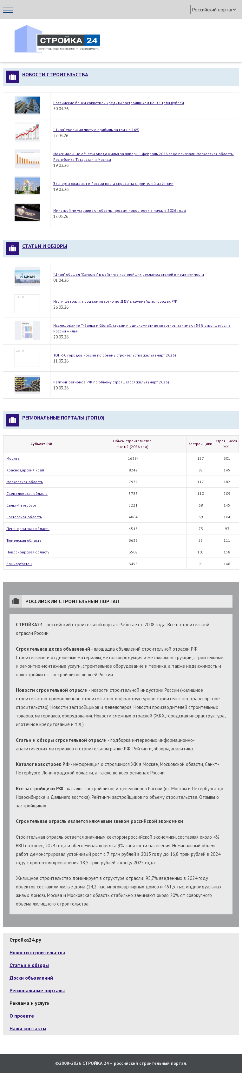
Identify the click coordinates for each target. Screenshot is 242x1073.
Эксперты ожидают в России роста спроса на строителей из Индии (113, 183)
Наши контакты (28, 1028)
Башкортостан (19, 563)
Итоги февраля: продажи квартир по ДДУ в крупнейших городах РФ (115, 301)
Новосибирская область (27, 552)
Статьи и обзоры (44, 246)
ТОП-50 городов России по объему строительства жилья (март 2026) (114, 355)
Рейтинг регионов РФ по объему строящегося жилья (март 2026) (111, 382)
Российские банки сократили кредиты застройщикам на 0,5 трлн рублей (118, 102)
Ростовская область (24, 516)
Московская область (24, 481)
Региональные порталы (37, 990)
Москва (13, 458)
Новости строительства (55, 74)
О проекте (22, 1016)
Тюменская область (23, 540)
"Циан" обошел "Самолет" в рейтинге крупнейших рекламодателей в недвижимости (128, 274)
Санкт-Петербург (21, 505)
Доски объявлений (31, 978)
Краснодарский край (25, 470)
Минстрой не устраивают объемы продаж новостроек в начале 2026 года (119, 210)
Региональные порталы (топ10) (63, 417)
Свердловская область (27, 493)
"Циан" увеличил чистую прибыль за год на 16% (96, 129)
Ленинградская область (27, 528)
